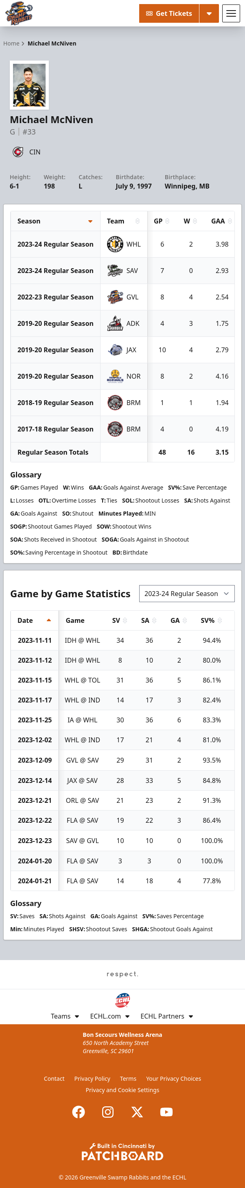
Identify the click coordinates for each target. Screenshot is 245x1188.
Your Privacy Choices (173, 1078)
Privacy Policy (92, 1078)
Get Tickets (169, 13)
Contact (54, 1078)
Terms (128, 1078)
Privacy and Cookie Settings (123, 1090)
